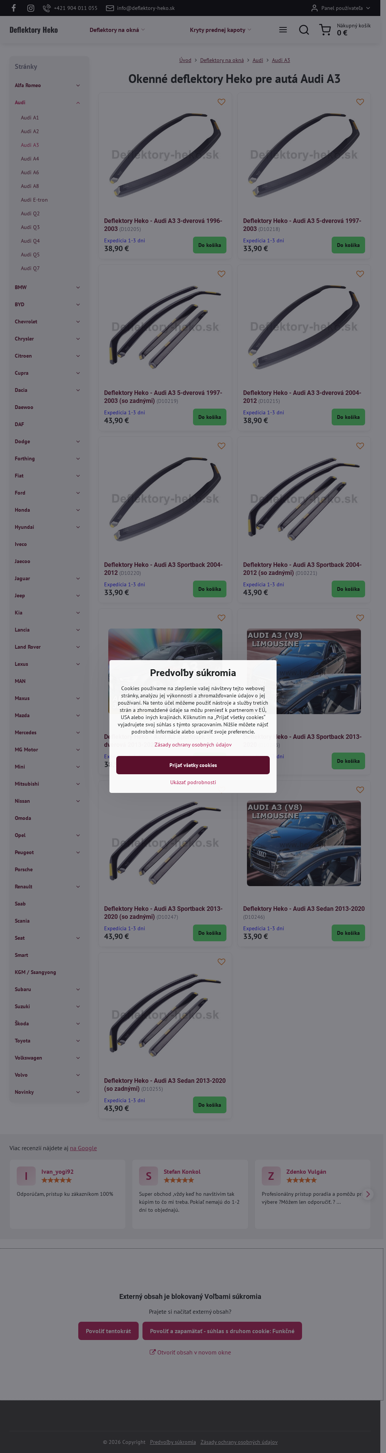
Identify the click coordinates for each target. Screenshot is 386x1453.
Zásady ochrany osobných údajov (193, 744)
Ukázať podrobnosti (193, 782)
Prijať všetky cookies (193, 765)
